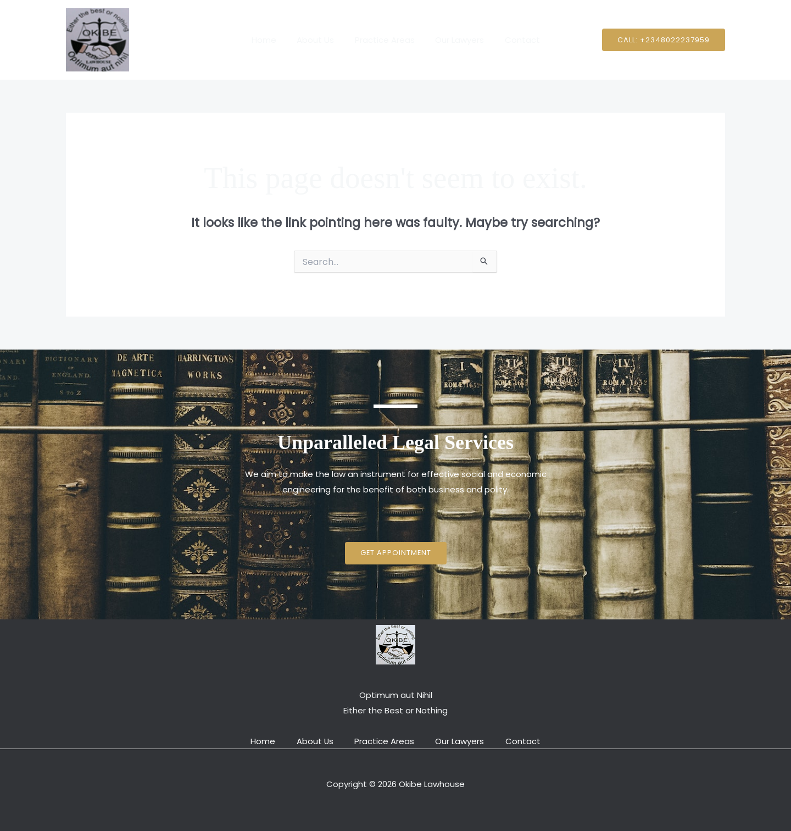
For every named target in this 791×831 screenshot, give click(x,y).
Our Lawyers (455, 40)
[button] (663, 40)
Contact (514, 40)
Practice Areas (385, 40)
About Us (319, 40)
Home (272, 40)
